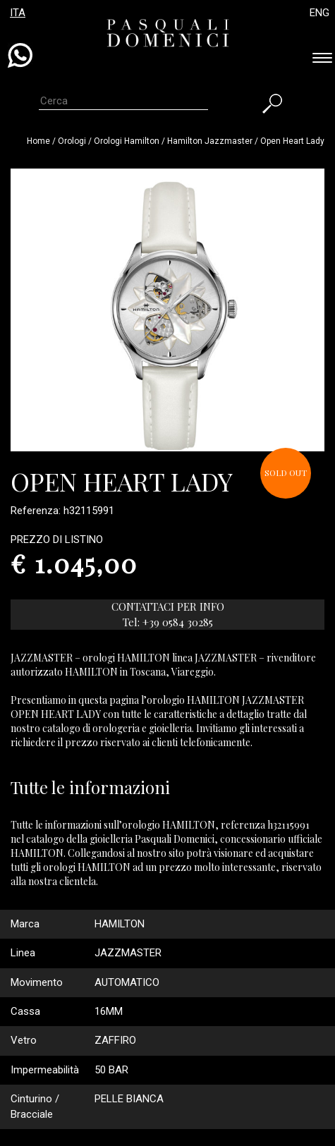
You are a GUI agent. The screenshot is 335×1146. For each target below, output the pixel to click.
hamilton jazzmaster (209, 141)
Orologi (73, 141)
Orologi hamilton (126, 141)
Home (38, 141)
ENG (319, 12)
